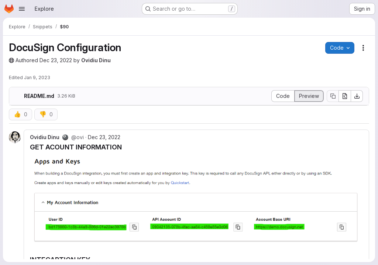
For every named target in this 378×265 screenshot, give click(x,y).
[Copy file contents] (333, 96)
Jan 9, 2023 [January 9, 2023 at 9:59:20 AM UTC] (37, 77)
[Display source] (282, 96)
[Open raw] (345, 96)
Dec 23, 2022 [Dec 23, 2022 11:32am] (104, 137)
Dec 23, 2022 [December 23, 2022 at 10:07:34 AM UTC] (55, 60)
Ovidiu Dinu (96, 60)
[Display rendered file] (309, 96)
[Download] (357, 96)
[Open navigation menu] (22, 9)
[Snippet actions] (363, 48)
